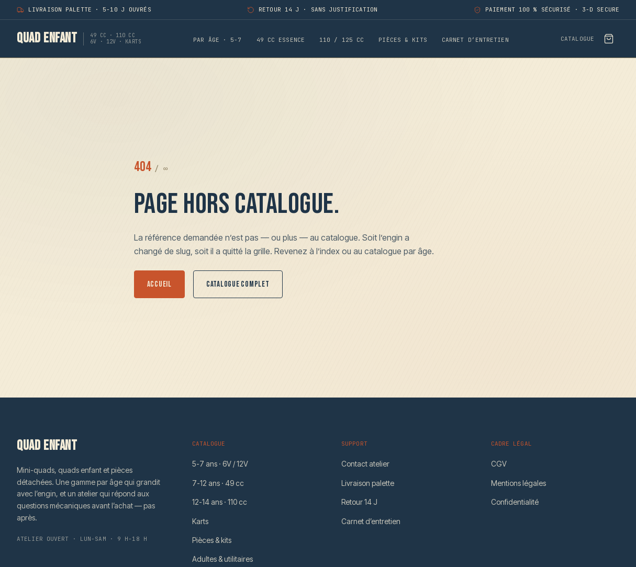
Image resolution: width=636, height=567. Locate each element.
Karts (200, 521)
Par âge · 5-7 (217, 39)
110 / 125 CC (341, 39)
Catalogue (577, 38)
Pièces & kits (402, 39)
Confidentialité (515, 501)
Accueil (159, 284)
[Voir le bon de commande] (608, 38)
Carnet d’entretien (475, 39)
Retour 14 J (359, 501)
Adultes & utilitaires (222, 558)
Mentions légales (518, 483)
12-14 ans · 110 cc (219, 501)
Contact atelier (365, 463)
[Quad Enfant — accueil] (79, 39)
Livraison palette (367, 483)
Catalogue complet (238, 284)
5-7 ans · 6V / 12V (220, 463)
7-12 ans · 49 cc (218, 483)
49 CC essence (280, 39)
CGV (499, 463)
